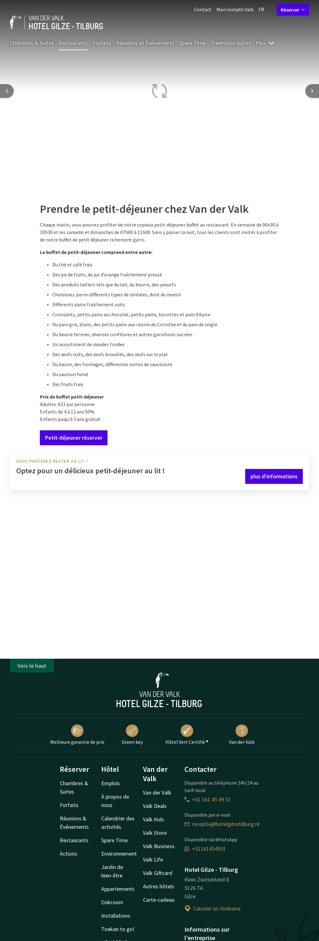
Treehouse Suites (231, 42)
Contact (203, 9)
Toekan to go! (118, 929)
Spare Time (192, 42)
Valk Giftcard (157, 873)
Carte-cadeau (158, 899)
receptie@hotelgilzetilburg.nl (221, 824)
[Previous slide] (7, 91)
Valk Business (158, 846)
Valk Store (155, 832)
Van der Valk (242, 734)
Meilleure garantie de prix (77, 734)
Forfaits (102, 42)
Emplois (110, 783)
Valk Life (153, 859)
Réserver (293, 10)
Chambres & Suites (32, 42)
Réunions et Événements (145, 42)
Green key (132, 734)
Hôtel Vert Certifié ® (186, 734)
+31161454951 (205, 848)
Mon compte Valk (235, 9)
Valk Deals (155, 806)
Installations (115, 915)
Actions (68, 853)
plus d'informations (274, 476)
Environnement (119, 853)
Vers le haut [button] (31, 665)
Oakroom (112, 902)
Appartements (118, 888)
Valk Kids (153, 819)
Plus (265, 42)
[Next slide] (312, 91)
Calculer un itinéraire (212, 908)
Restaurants (73, 42)
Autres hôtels (158, 886)
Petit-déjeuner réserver (73, 437)
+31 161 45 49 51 (207, 799)
